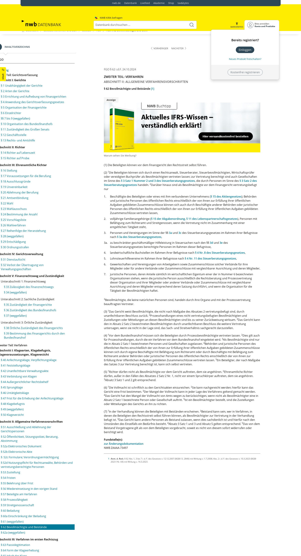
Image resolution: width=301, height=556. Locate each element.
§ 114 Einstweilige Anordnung (46, 417)
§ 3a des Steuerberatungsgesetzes (158, 237)
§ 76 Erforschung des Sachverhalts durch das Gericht (57, 159)
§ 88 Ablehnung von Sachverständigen (52, 247)
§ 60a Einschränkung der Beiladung (50, 48)
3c (199, 233)
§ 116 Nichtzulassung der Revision (52, 444)
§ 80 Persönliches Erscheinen (46, 203)
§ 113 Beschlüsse (38, 411)
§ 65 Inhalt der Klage (41, 88)
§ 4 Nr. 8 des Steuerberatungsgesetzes (239, 252)
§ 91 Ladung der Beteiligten (45, 269)
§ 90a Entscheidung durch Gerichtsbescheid (56, 264)
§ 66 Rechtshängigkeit (41, 94)
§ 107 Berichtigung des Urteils (47, 384)
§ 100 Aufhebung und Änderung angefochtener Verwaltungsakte (58, 344)
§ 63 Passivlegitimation (42, 77)
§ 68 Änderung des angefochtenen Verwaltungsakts (50, 107)
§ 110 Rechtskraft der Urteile (46, 400)
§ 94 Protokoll (36, 296)
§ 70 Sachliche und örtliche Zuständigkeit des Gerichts (56, 122)
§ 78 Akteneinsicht (39, 177)
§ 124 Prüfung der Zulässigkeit (50, 488)
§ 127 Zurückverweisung (46, 514)
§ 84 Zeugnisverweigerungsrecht (48, 225)
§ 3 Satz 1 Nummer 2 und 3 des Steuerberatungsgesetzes (177, 180)
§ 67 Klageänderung (40, 99)
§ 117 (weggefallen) (43, 450)
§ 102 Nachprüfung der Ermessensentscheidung (59, 357)
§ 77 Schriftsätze (38, 166)
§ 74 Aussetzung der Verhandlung (49, 146)
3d (230, 242)
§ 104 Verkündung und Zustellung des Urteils (56, 368)
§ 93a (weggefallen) (40, 291)
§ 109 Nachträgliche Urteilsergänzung (52, 395)
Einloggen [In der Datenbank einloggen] (245, 41)
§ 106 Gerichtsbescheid (42, 379)
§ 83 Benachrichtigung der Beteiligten (52, 220)
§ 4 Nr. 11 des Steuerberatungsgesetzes (229, 258)
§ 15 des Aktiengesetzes (245, 196)
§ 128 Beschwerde (42, 531)
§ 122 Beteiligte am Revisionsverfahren (55, 477)
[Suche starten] (192, 16)
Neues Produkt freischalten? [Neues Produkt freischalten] (245, 50)
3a (189, 233)
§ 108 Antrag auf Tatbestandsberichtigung (55, 389)
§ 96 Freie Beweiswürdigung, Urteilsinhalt (54, 320)
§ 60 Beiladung (37, 43)
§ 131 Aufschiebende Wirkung (50, 551)
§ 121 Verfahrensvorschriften (49, 472)
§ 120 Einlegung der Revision (49, 466)
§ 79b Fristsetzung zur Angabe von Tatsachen (57, 198)
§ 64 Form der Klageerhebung (47, 83)
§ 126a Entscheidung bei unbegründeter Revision (56, 507)
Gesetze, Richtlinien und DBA (60, 30)
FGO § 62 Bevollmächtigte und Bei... (127, 30)
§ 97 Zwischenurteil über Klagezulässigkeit (54, 325)
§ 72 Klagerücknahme (41, 135)
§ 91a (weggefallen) (40, 274)
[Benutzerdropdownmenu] (261, 16)
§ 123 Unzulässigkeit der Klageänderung (56, 483)
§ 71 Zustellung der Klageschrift (48, 129)
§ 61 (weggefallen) (39, 54)
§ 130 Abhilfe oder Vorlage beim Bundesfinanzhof (51, 544)
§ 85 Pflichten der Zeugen (44, 231)
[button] (236, 16)
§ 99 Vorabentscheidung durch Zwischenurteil (57, 336)
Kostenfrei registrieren (245, 63)
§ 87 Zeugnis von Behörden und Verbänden (55, 242)
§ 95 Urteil (34, 314)
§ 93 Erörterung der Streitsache (48, 285)
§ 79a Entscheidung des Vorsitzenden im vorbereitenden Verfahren (54, 190)
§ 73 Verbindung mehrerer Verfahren (51, 140)
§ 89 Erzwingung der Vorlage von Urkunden (55, 253)
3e (240, 242)
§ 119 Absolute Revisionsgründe (51, 461)
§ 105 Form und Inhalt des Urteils (49, 373)
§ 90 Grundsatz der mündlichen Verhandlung (57, 258)
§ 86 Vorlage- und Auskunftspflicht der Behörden (59, 236)
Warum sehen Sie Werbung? (139, 155)
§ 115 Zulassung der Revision (49, 439)
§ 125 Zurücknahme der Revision (52, 494)
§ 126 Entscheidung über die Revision (55, 499)
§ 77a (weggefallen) (40, 172)
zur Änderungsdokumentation (143, 443)
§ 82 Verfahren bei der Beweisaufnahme (53, 214)
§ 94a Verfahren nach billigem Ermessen (53, 302)
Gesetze (86, 30)
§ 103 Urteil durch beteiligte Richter (50, 362)
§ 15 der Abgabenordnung (187, 218)
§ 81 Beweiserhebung (41, 209)
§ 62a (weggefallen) (40, 65)
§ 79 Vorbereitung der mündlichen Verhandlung (58, 183)
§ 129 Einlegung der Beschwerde (51, 536)
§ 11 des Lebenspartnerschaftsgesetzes (231, 218)
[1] (171, 88)
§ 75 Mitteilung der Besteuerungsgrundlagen (56, 151)
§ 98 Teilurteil (36, 331)
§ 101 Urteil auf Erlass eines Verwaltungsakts (56, 351)
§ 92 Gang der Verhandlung (45, 280)
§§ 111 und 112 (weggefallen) (46, 406)
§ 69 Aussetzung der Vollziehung (48, 114)
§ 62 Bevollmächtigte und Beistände (50, 59)
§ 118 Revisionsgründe (45, 455)
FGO (98, 30)
